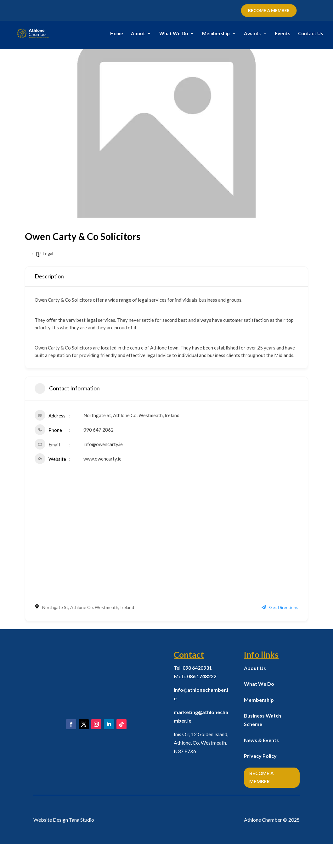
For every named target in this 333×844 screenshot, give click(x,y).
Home (116, 33)
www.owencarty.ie (102, 458)
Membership (216, 33)
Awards (252, 33)
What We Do (173, 33)
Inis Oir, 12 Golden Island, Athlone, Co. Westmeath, (201, 742)
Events (282, 33)
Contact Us (310, 33)
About (138, 33)
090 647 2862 (98, 430)
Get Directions (280, 607)
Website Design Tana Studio (63, 820)
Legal (48, 253)
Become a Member (261, 777)
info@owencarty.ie (103, 444)
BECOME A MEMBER (268, 11)
